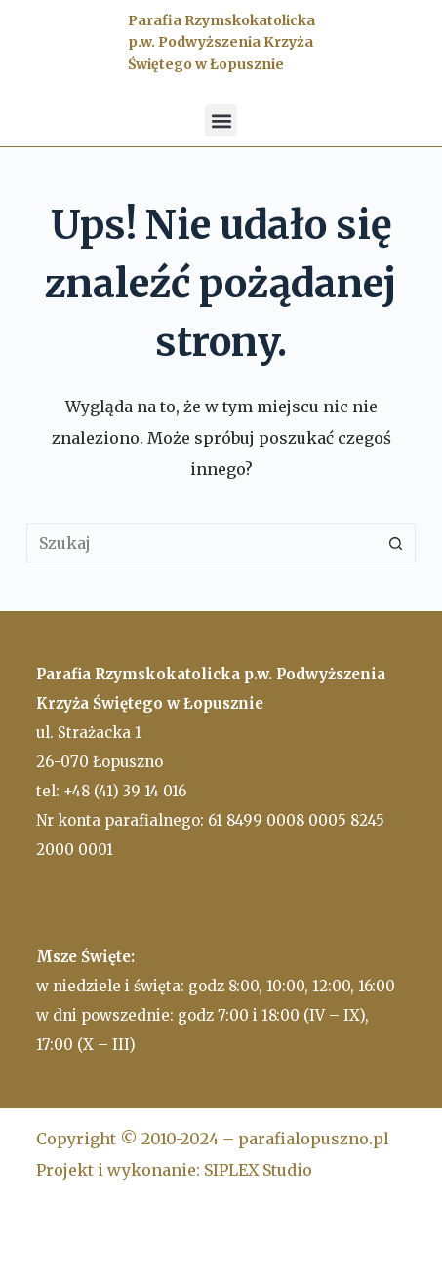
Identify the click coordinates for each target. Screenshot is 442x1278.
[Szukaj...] (201, 542)
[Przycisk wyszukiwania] (396, 542)
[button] (221, 120)
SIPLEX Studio (258, 1170)
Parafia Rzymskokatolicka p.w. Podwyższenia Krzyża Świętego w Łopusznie (221, 42)
